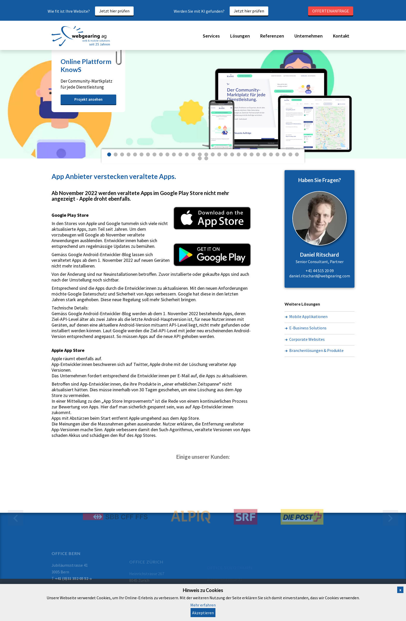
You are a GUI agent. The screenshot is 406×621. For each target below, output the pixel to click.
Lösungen (240, 36)
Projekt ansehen (88, 99)
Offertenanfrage (330, 10)
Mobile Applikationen (308, 316)
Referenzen (272, 36)
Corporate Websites (307, 339)
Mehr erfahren (203, 605)
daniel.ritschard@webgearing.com (319, 275)
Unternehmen (308, 36)
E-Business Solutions (308, 327)
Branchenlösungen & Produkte (316, 350)
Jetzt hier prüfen (114, 10)
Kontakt (341, 36)
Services (211, 36)
